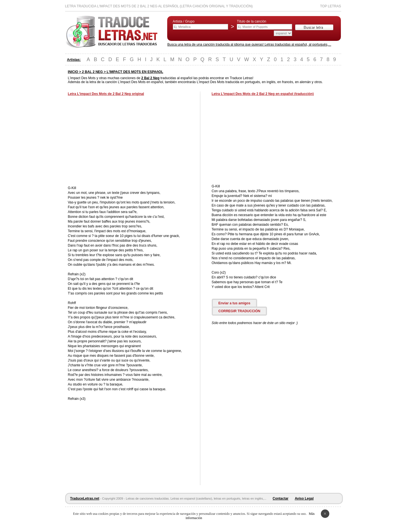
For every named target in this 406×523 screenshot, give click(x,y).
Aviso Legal (304, 498)
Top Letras (330, 6)
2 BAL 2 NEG (92, 72)
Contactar (280, 498)
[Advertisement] (115, 141)
